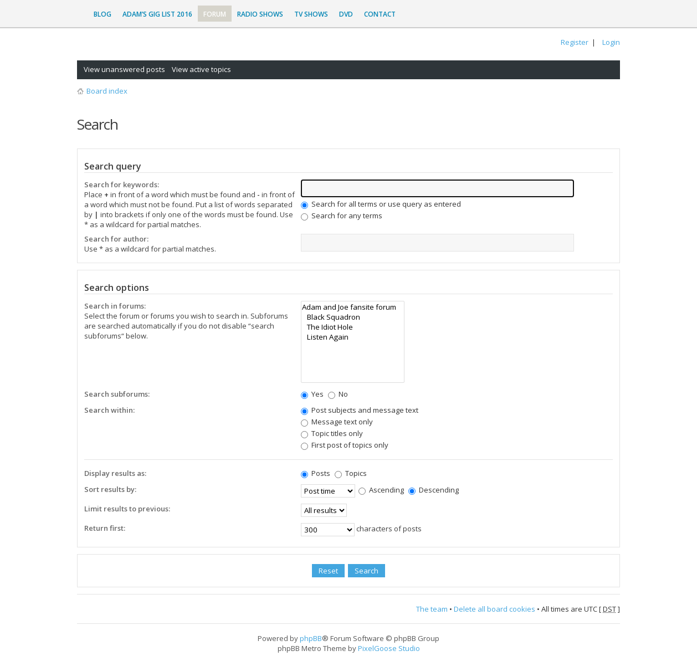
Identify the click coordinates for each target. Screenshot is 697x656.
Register (574, 42)
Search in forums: (115, 306)
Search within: (109, 410)
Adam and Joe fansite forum (352, 307)
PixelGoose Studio (389, 648)
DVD (346, 14)
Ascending (381, 490)
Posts (315, 473)
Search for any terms (341, 216)
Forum (214, 14)
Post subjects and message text (359, 410)
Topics (351, 473)
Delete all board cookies (494, 609)
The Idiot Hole (352, 327)
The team (432, 609)
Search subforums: (117, 394)
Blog (102, 14)
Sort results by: (110, 489)
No (338, 394)
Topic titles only (332, 433)
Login (611, 42)
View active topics (201, 69)
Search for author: (116, 239)
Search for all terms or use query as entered (381, 204)
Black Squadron (352, 317)
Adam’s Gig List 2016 (157, 14)
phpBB (311, 638)
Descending (433, 490)
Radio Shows (260, 14)
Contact (380, 14)
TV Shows (311, 14)
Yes (312, 394)
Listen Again (352, 337)
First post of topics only (344, 445)
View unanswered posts (124, 69)
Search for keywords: (121, 184)
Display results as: (115, 473)
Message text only (337, 422)
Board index (106, 91)
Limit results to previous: (127, 509)
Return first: (104, 528)
